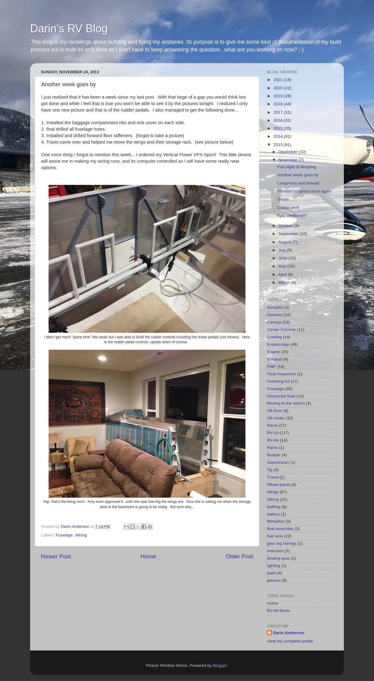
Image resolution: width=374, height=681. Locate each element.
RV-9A (273, 440)
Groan (283, 199)
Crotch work (288, 207)
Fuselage (64, 535)
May (282, 266)
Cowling (274, 337)
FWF (271, 366)
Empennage (278, 344)
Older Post (239, 556)
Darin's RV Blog (69, 28)
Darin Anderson (288, 632)
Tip (270, 469)
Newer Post (56, 556)
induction (275, 550)
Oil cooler (275, 418)
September (289, 233)
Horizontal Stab (281, 396)
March (284, 282)
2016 (278, 120)
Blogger (220, 665)
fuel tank (275, 536)
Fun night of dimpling (296, 167)
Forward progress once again (304, 191)
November (288, 159)
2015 (278, 128)
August (285, 242)
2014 (278, 136)
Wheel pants (278, 484)
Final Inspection (281, 374)
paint (271, 573)
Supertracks (278, 462)
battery (273, 514)
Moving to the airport (286, 403)
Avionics (274, 314)
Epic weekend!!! (292, 215)
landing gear (278, 558)
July (282, 250)
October (286, 225)
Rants (272, 447)
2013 (278, 144)
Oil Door (274, 410)
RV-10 (272, 432)
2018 (278, 104)
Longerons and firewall (298, 183)
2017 (278, 112)
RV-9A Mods (278, 610)
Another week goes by (298, 175)
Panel (272, 425)
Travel (272, 477)
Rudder (273, 455)
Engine (273, 351)
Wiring (81, 535)
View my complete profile (290, 641)
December (288, 151)
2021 (278, 79)
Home (148, 556)
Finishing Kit (278, 381)
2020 (278, 88)
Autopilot (275, 307)
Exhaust (274, 359)
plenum (273, 580)
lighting (273, 565)
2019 (278, 96)
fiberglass (276, 521)
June (283, 258)
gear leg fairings (281, 543)
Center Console (281, 329)
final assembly (280, 528)
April (283, 274)
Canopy (274, 322)
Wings (273, 492)
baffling (273, 506)
